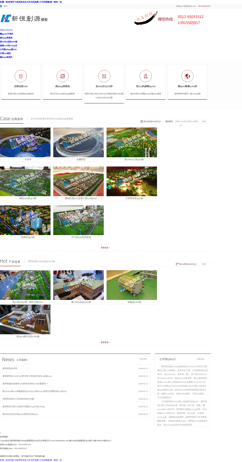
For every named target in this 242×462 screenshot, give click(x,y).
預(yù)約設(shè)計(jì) (152, 121)
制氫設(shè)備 (134, 302)
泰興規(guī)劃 (27, 237)
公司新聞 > (16, 360)
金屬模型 (81, 159)
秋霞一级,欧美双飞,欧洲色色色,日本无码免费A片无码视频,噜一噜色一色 (31, 2)
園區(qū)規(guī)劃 (28, 198)
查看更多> (105, 248)
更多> (204, 121)
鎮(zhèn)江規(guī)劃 (134, 159)
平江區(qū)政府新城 (81, 237)
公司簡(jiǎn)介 (168, 359)
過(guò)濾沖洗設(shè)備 (27, 336)
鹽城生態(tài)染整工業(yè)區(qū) (81, 198)
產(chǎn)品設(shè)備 (81, 302)
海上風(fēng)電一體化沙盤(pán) (27, 302)
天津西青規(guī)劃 (134, 198)
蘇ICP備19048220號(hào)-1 (100, 440)
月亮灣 (27, 159)
